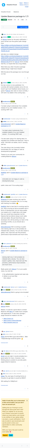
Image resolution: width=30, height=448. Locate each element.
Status (26, 3)
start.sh (17, 62)
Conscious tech (4, 342)
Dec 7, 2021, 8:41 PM (11, 170)
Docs (26, 5)
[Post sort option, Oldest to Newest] (3, 27)
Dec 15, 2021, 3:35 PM (11, 248)
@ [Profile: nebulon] (4, 199)
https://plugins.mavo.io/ (11, 322)
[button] (2, 445)
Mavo (11, 311)
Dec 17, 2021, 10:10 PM (15, 373)
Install (26, 6)
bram (4, 34)
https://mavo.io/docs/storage (12, 320)
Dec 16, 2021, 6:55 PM (20, 304)
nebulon (5, 37)
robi (4, 334)
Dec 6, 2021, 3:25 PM (21, 82)
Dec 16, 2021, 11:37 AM (20, 289)
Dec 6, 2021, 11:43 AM (21, 37)
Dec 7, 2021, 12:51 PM (16, 121)
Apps (21, 3)
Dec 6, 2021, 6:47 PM (11, 103)
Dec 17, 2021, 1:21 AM (15, 334)
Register (5, 435)
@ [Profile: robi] (3, 356)
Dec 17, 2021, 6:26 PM (20, 353)
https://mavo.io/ (8, 318)
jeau (4, 304)
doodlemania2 (6, 101)
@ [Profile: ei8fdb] (3, 172)
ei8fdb (4, 121)
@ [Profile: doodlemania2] (6, 124)
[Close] (27, 400)
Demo (21, 5)
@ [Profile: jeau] (3, 336)
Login (10, 435)
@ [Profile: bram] (5, 39)
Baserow (10, 19)
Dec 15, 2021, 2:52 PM (20, 197)
